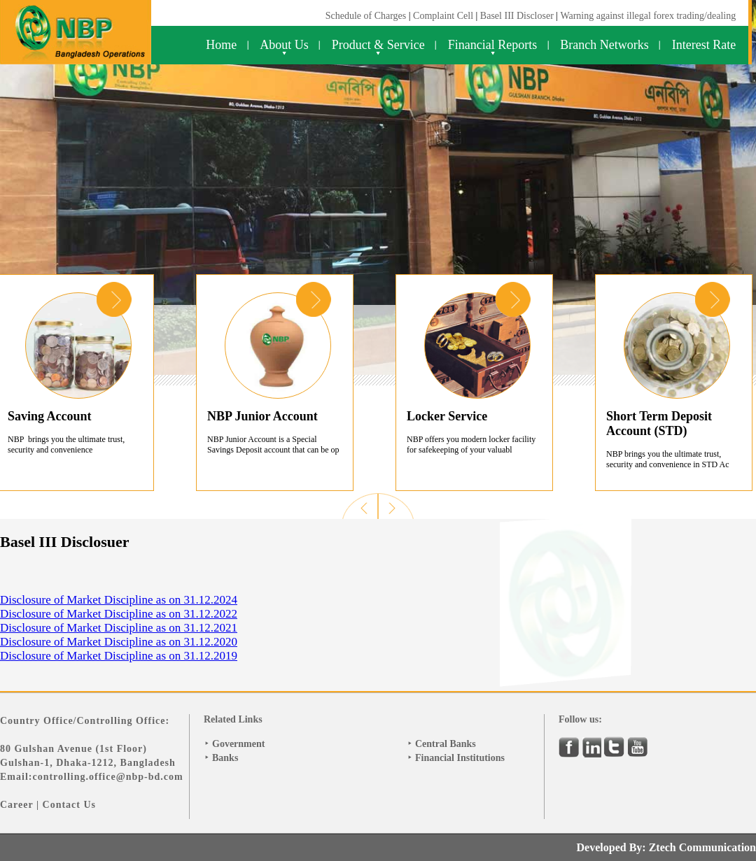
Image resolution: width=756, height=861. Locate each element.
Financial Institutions (460, 758)
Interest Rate (704, 45)
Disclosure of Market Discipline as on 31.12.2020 (118, 641)
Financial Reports (492, 45)
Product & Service (378, 45)
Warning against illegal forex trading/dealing (648, 15)
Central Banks (445, 744)
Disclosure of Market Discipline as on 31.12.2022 (118, 613)
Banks (225, 758)
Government (238, 744)
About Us (284, 45)
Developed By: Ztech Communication (666, 847)
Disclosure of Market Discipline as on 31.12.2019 (118, 655)
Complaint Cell (443, 15)
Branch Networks (604, 45)
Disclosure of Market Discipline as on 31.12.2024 (118, 599)
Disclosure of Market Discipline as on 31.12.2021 (118, 627)
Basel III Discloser (518, 15)
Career (16, 804)
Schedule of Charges (366, 15)
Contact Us (70, 804)
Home (221, 45)
